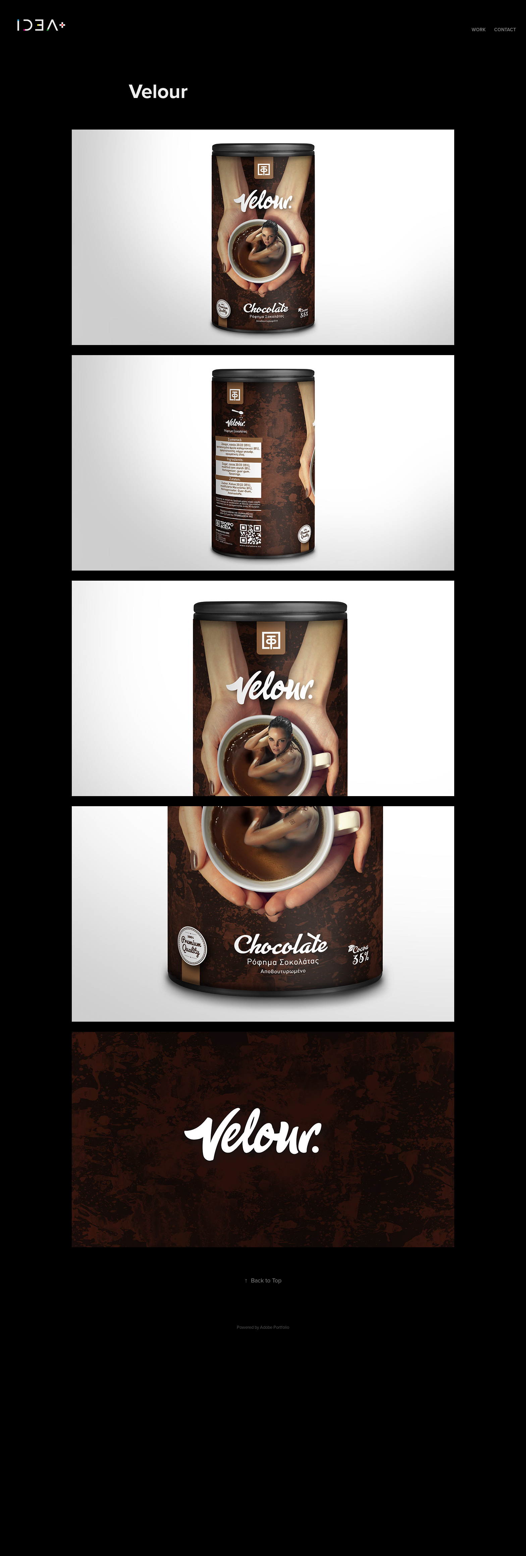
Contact (505, 29)
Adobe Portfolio (274, 1327)
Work (479, 29)
